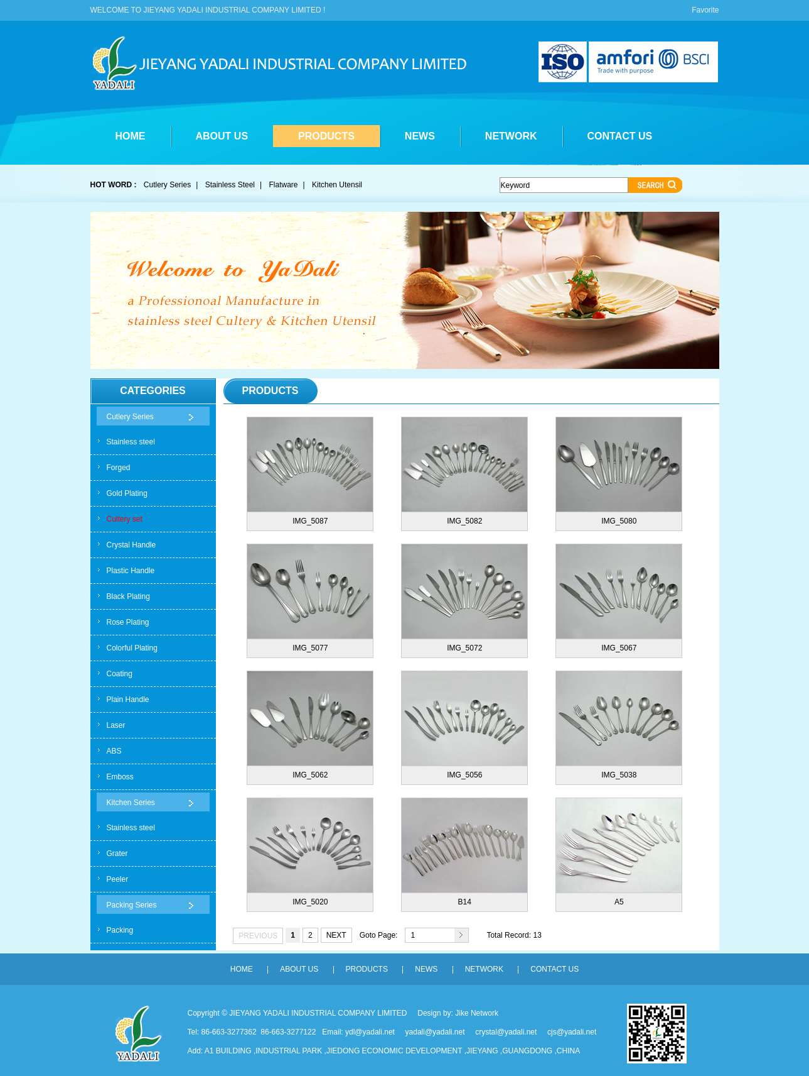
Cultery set (124, 519)
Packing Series (132, 905)
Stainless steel (131, 441)
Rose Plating (128, 622)
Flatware (283, 184)
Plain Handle (128, 699)
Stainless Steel (230, 184)
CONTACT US (620, 136)
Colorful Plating (132, 648)
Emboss (120, 776)
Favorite (705, 10)
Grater (117, 853)
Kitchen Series (131, 802)
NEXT (336, 935)
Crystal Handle (131, 545)
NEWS (420, 136)
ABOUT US (222, 136)
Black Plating (128, 596)
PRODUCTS (326, 136)
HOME (130, 136)
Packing (120, 930)
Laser (116, 725)
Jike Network (476, 1013)
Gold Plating (127, 493)
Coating (119, 673)
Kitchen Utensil (337, 184)
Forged (119, 467)
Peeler (118, 879)
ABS (114, 751)
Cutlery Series (167, 184)
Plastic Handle (131, 570)
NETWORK (511, 136)
